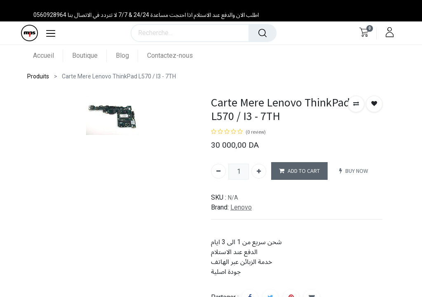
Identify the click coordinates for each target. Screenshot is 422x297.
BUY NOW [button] (353, 171)
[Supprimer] (218, 171)
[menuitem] (48, 55)
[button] (356, 104)
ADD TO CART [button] (299, 171)
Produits (38, 76)
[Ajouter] (258, 171)
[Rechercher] (263, 33)
